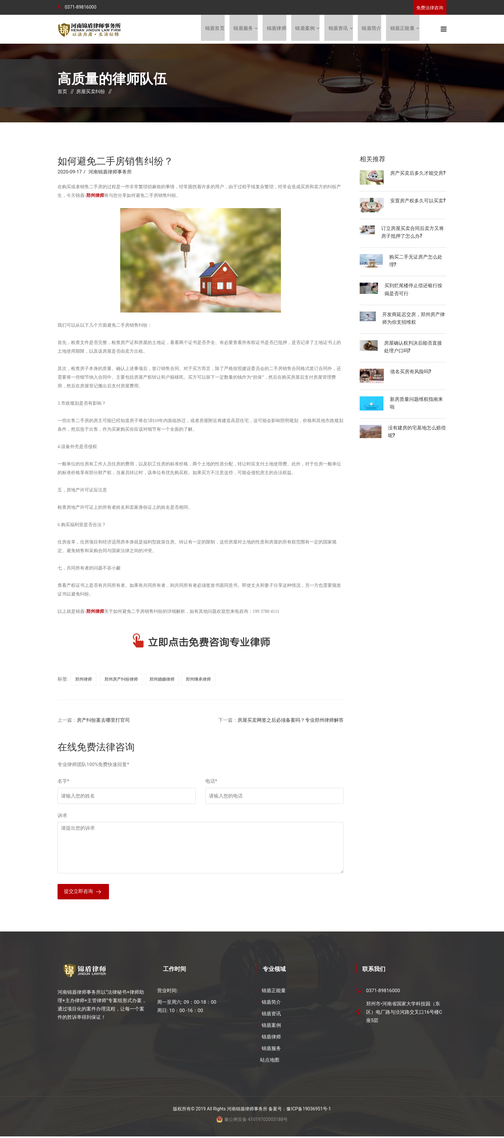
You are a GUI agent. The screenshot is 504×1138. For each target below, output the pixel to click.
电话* (211, 782)
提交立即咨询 (78, 892)
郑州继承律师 (198, 679)
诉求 (62, 816)
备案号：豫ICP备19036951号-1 (299, 1110)
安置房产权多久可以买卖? (418, 200)
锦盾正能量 (402, 29)
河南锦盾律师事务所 (110, 172)
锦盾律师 (276, 29)
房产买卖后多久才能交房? (418, 173)
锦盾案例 (304, 29)
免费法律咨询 (429, 7)
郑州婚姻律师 (162, 679)
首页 (62, 92)
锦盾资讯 (338, 29)
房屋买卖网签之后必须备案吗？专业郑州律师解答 (291, 721)
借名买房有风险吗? (410, 371)
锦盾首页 (214, 29)
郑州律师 (83, 679)
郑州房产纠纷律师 (121, 679)
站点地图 (269, 1061)
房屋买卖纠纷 (90, 92)
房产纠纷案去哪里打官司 (103, 721)
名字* (63, 782)
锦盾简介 (371, 29)
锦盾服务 (242, 29)
